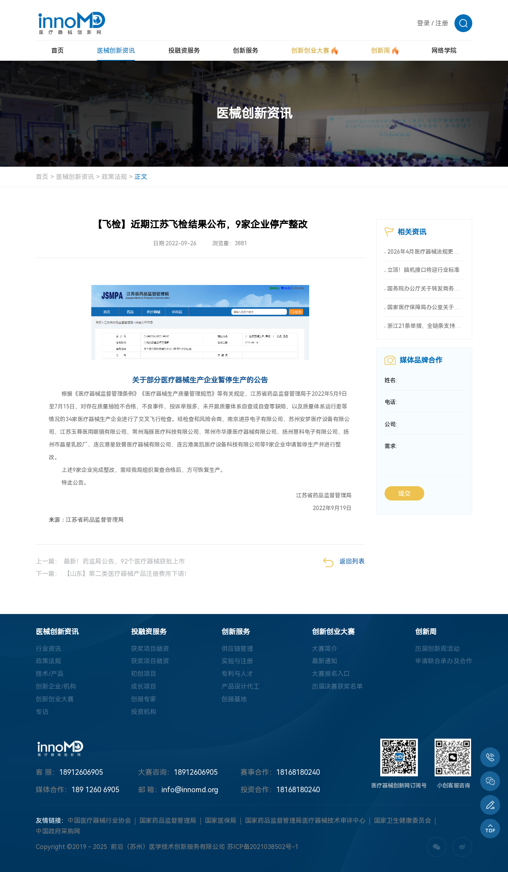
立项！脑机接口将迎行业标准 (423, 270)
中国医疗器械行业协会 (99, 821)
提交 (404, 495)
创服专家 (143, 699)
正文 (141, 177)
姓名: (391, 381)
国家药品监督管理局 (167, 821)
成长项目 (143, 687)
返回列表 (344, 562)
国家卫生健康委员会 (402, 821)
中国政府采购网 (58, 831)
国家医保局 (221, 821)
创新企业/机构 (56, 687)
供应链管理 (237, 649)
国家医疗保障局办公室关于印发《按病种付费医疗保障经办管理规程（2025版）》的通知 (425, 307)
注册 (441, 23)
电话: (391, 403)
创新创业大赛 (55, 699)
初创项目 (143, 674)
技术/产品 (50, 674)
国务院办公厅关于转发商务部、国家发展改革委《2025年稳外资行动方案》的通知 (425, 289)
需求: (391, 448)
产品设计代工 (240, 687)
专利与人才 (237, 674)
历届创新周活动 (437, 649)
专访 (42, 712)
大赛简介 (324, 649)
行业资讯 (48, 649)
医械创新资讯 (75, 177)
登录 (423, 23)
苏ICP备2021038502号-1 (262, 847)
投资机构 (143, 712)
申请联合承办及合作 (443, 661)
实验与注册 (237, 661)
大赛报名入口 (331, 674)
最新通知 (324, 661)
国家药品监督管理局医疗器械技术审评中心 (305, 821)
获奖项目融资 (150, 649)
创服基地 (234, 699)
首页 (42, 177)
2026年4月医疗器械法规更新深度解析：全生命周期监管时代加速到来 (425, 251)
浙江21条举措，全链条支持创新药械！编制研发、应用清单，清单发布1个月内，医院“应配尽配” (425, 326)
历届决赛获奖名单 (337, 687)
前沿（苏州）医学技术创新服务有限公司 (168, 847)
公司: (391, 425)
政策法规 (114, 177)
